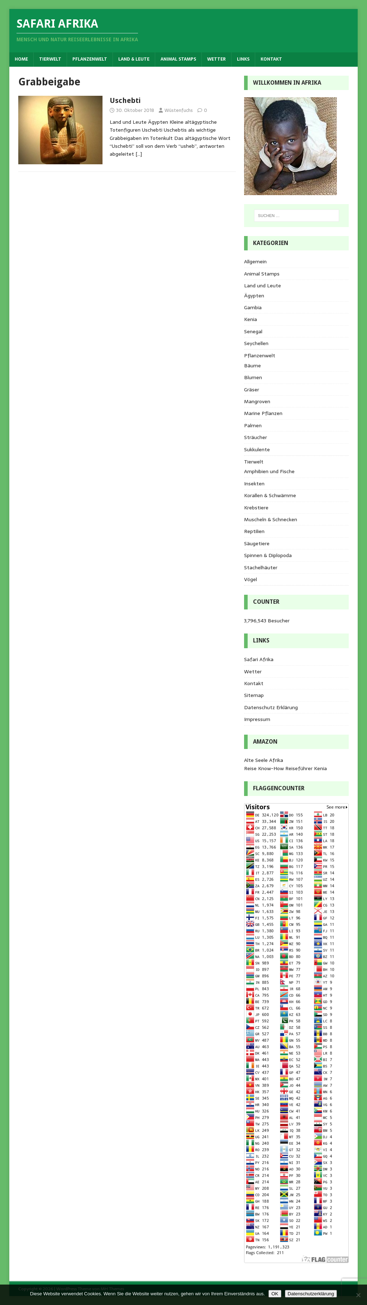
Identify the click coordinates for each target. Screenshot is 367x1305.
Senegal (253, 331)
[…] (138, 154)
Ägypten (254, 296)
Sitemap (254, 695)
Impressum (257, 719)
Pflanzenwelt (89, 59)
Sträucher (255, 437)
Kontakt (271, 59)
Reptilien (254, 531)
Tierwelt (50, 59)
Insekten (254, 483)
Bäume (252, 365)
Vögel (250, 579)
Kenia (250, 319)
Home (21, 59)
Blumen (253, 377)
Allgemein (255, 261)
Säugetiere (257, 543)
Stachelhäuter (260, 567)
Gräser (251, 390)
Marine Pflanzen (263, 413)
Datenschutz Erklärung (271, 707)
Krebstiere (256, 508)
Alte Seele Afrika (263, 760)
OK (274, 1293)
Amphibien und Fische (269, 471)
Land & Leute (133, 59)
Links (243, 59)
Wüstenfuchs (179, 110)
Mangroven (257, 401)
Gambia (253, 307)
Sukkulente (257, 449)
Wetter (216, 59)
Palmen (253, 425)
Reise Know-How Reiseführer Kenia (285, 768)
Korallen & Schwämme (270, 495)
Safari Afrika (258, 659)
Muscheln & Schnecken (270, 519)
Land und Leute (262, 285)
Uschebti (125, 100)
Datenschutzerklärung (311, 1293)
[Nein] (358, 1295)
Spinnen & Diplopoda (268, 555)
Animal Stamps (178, 59)
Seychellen (256, 343)
